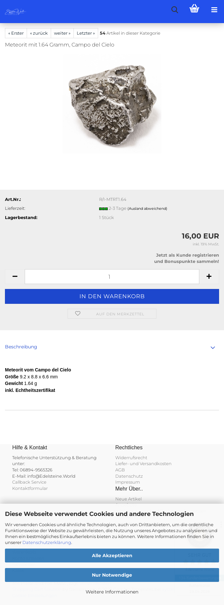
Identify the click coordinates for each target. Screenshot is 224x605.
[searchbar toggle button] (174, 10)
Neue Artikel (128, 498)
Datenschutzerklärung (46, 542)
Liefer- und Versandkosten (143, 463)
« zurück (39, 33)
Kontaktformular (30, 488)
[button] (15, 276)
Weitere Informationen (112, 592)
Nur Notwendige (112, 575)
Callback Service (29, 482)
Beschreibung (21, 347)
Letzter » (86, 33)
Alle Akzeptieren (112, 555)
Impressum (127, 482)
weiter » (62, 33)
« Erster (16, 33)
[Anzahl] (112, 276)
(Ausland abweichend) (147, 208)
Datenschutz (129, 476)
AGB (120, 469)
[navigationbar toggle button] (214, 10)
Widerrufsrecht (131, 457)
